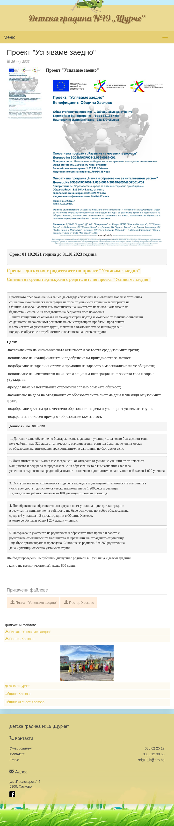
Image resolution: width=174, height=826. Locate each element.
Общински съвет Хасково (24, 702)
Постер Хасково (79, 602)
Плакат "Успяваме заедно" (33, 602)
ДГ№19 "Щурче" (17, 686)
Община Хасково (18, 694)
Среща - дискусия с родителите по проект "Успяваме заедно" (74, 270)
